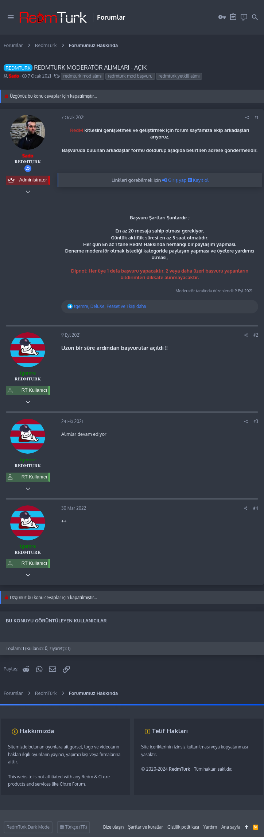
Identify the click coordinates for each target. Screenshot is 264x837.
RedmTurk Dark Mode (28, 827)
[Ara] (254, 17)
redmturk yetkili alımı (179, 76)
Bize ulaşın (113, 827)
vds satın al (49, 707)
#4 (255, 508)
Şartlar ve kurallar (145, 827)
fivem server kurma (18, 707)
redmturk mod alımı (82, 76)
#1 (256, 117)
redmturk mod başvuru (130, 76)
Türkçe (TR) (73, 827)
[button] (11, 17)
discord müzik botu (109, 707)
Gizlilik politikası (183, 827)
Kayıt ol (198, 180)
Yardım (210, 827)
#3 (255, 421)
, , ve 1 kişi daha (110, 306)
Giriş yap (175, 180)
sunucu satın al (75, 707)
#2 (255, 335)
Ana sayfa (230, 827)
